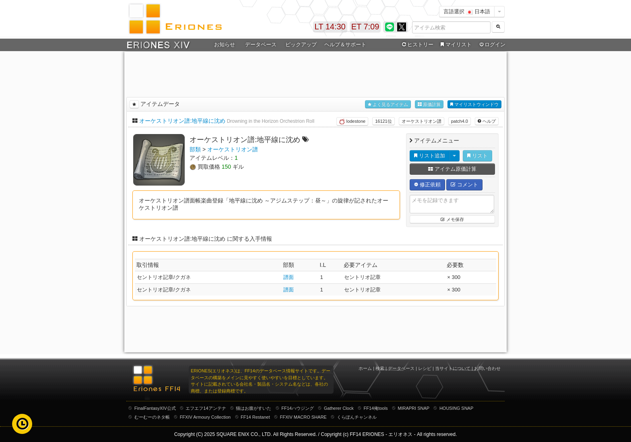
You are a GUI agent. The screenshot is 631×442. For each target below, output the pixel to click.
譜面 (288, 277)
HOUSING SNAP (456, 408)
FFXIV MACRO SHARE (303, 417)
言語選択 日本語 (466, 11)
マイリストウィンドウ (474, 104)
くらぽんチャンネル (357, 417)
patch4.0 (459, 121)
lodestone (352, 121)
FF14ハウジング (297, 408)
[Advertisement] (315, 73)
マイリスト (455, 45)
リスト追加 (429, 156)
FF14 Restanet (255, 417)
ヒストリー (416, 45)
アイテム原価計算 (452, 169)
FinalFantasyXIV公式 (155, 408)
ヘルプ (487, 121)
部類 (195, 149)
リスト (477, 156)
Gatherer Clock (339, 408)
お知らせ (224, 44)
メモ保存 (452, 219)
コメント (464, 185)
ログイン (491, 45)
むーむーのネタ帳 (152, 417)
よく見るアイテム (388, 104)
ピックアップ (301, 44)
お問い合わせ (487, 368)
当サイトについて (452, 368)
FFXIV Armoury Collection (205, 417)
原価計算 (429, 104)
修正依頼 (427, 185)
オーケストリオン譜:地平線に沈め (182, 121)
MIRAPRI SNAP (413, 408)
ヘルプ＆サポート (345, 44)
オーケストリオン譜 (421, 121)
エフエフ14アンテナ (206, 408)
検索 (379, 368)
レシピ (424, 368)
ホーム (365, 368)
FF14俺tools (376, 408)
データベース (260, 44)
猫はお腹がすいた (253, 408)
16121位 (383, 121)
